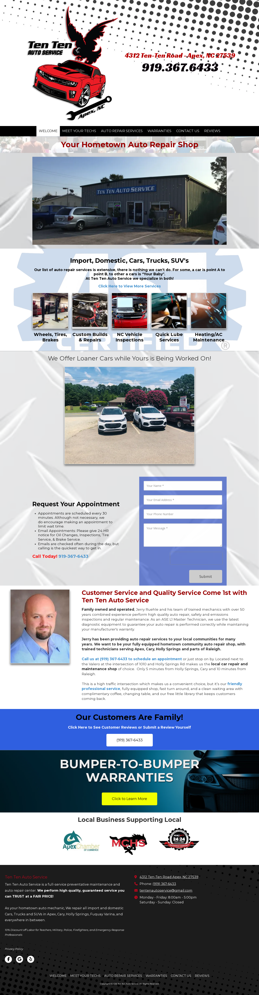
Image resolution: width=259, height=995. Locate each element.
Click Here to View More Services (129, 286)
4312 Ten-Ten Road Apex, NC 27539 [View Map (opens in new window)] (169, 877)
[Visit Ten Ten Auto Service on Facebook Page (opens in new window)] (8, 959)
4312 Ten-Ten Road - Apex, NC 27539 (180, 55)
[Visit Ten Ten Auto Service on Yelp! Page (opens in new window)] (30, 959)
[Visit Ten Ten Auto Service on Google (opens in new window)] (19, 959)
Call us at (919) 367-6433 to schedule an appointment (132, 659)
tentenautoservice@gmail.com (166, 890)
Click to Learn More (129, 799)
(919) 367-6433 (130, 740)
